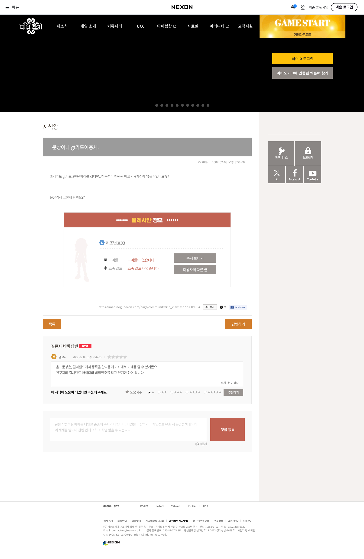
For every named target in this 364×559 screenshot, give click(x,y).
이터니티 (219, 26)
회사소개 (108, 521)
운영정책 (218, 521)
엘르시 (62, 357)
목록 (52, 324)
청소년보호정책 (200, 521)
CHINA (192, 506)
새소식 (62, 26)
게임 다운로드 (302, 34)
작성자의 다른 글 (195, 269)
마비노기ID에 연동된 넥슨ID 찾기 (302, 73)
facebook (240, 307)
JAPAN (160, 506)
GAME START (302, 23)
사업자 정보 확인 (246, 530)
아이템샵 (166, 26)
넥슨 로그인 (344, 7)
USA (205, 506)
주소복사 (209, 307)
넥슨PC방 (233, 521)
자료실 (192, 26)
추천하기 (233, 392)
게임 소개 (88, 26)
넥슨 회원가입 (318, 8)
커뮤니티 (114, 26)
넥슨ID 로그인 (302, 59)
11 (208, 105)
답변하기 (238, 324)
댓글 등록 (227, 429)
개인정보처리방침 (178, 521)
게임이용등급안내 (155, 521)
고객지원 (245, 26)
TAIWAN (176, 506)
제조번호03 (115, 243)
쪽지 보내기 (195, 258)
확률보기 (247, 521)
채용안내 (122, 521)
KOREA (144, 506)
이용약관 (136, 521)
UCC (141, 26)
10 (203, 105)
